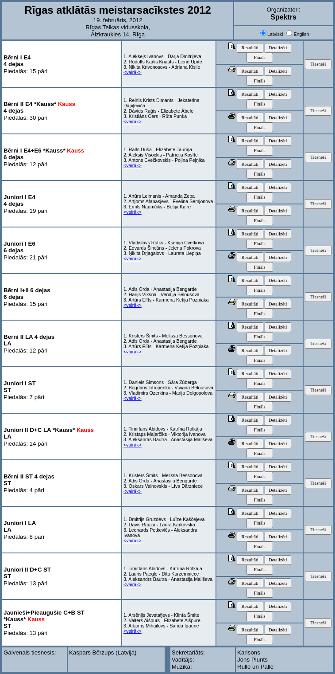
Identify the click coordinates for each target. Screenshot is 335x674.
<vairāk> (132, 72)
